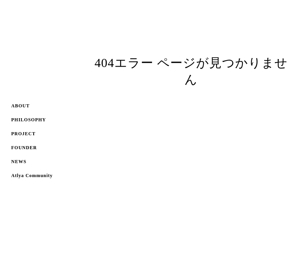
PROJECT (23, 133)
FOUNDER (24, 147)
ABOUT (20, 105)
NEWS (18, 161)
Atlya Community (32, 175)
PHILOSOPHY (28, 119)
